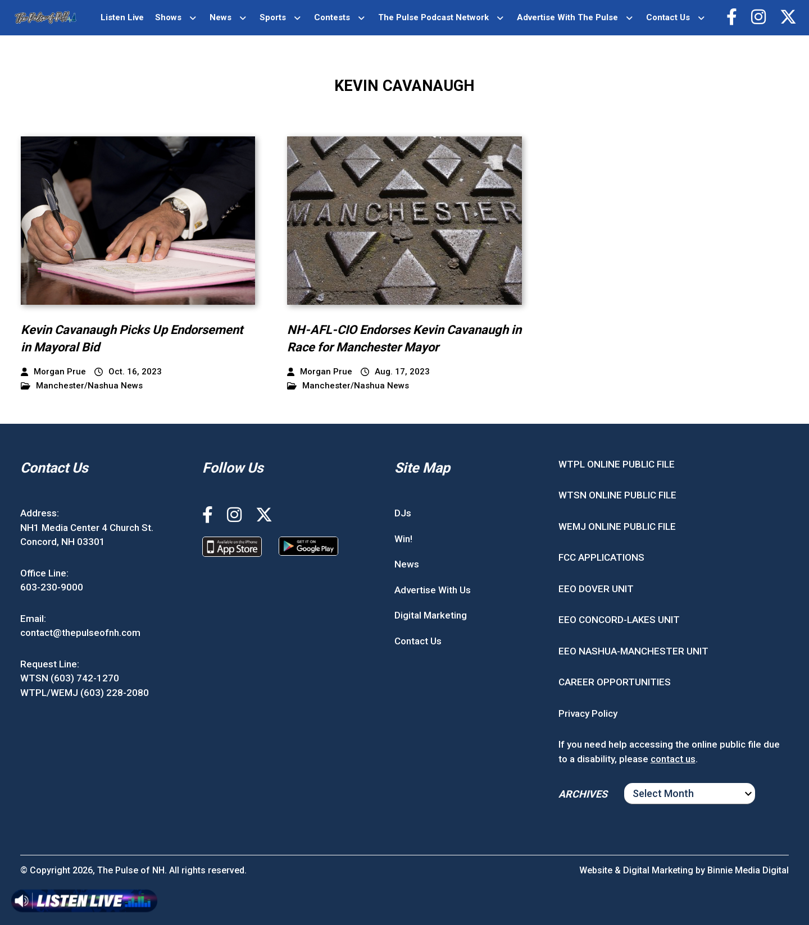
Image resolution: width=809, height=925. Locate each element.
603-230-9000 (51, 587)
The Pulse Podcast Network (433, 17)
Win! (403, 538)
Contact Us (668, 17)
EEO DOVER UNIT (596, 588)
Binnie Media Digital (748, 870)
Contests (332, 17)
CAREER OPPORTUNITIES (614, 682)
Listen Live (122, 17)
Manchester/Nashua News (82, 386)
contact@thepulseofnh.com (80, 632)
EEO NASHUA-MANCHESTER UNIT (633, 651)
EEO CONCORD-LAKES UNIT (619, 619)
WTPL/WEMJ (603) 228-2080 (84, 692)
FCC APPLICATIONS (601, 557)
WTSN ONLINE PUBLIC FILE (617, 495)
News (220, 17)
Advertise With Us (432, 590)
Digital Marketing (430, 615)
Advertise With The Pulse (567, 17)
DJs (402, 513)
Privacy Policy (587, 713)
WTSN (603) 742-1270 (69, 678)
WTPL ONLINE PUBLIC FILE (616, 464)
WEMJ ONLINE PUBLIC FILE (617, 526)
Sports (273, 17)
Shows (168, 17)
